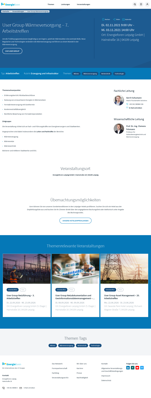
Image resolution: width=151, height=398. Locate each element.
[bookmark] (106, 19)
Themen (51, 4)
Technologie (119, 74)
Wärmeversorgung (90, 74)
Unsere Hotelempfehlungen (75, 220)
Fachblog (55, 373)
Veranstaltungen (83, 4)
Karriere (80, 368)
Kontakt (104, 363)
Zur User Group (12, 51)
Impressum (105, 376)
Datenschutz (106, 380)
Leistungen (65, 4)
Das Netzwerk (57, 363)
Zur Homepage (17, 4)
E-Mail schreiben (134, 108)
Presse (79, 373)
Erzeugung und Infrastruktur (44, 73)
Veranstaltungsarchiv (60, 377)
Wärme (76, 74)
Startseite (5, 11)
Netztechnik (105, 74)
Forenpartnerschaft (59, 368)
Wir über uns (82, 363)
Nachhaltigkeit (82, 377)
